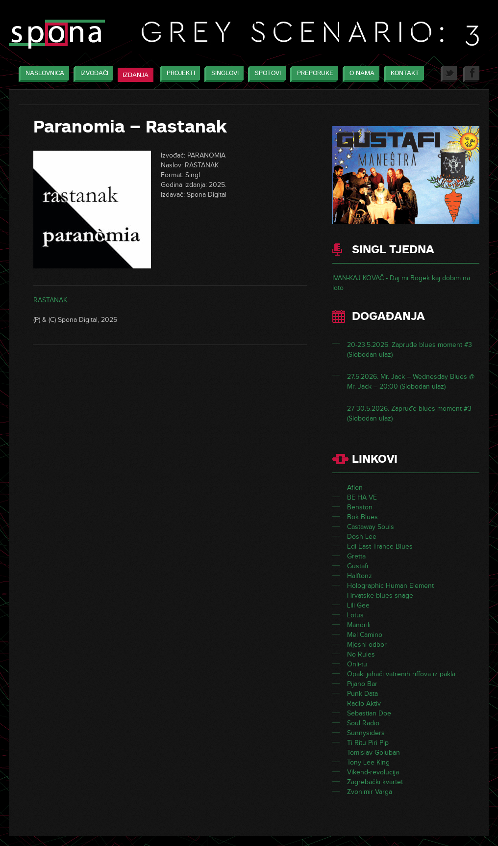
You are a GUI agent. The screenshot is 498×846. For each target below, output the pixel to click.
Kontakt (402, 74)
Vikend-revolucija (373, 772)
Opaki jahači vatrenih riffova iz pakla (401, 674)
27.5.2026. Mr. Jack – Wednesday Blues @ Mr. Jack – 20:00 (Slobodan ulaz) (410, 381)
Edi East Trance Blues (380, 546)
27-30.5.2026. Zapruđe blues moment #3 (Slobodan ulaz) (409, 413)
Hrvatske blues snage (380, 595)
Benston (360, 507)
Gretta (356, 556)
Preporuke (312, 74)
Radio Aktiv (364, 703)
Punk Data (362, 693)
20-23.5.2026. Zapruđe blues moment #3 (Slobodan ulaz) (409, 349)
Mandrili (359, 625)
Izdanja (136, 75)
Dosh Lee (361, 536)
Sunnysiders (366, 733)
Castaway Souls (370, 526)
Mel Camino (364, 634)
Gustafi (357, 566)
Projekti (178, 74)
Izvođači (91, 74)
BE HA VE (362, 497)
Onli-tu (357, 664)
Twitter (449, 74)
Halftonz (359, 576)
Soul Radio (363, 723)
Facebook (471, 74)
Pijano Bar (362, 683)
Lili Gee (358, 605)
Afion (355, 487)
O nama (359, 74)
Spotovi (265, 74)
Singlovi (222, 74)
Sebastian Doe (369, 713)
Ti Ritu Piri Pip (368, 742)
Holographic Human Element (390, 585)
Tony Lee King (368, 762)
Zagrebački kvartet (375, 782)
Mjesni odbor (367, 644)
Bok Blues (362, 517)
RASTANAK (50, 300)
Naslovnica (42, 74)
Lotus (355, 615)
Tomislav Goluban (373, 752)
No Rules (361, 654)
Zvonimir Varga (369, 791)
